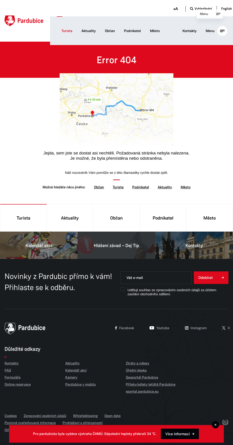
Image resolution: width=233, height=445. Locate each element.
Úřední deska (136, 370)
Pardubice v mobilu (80, 384)
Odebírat (205, 277)
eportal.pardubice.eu (142, 391)
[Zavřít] (215, 424)
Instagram (196, 328)
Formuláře (12, 377)
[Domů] (24, 20)
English (226, 9)
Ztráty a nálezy (137, 363)
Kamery (71, 377)
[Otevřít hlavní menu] (216, 30)
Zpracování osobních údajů (45, 416)
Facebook (124, 328)
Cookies (11, 416)
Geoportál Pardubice (142, 377)
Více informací (177, 434)
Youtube (159, 328)
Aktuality (88, 31)
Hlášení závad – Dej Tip (116, 245)
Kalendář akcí (39, 245)
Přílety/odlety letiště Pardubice (150, 384)
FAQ (8, 370)
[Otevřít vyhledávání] (201, 8)
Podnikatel (132, 31)
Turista (66, 31)
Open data (112, 416)
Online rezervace (18, 384)
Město (155, 31)
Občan (110, 31)
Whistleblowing (85, 416)
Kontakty (189, 31)
